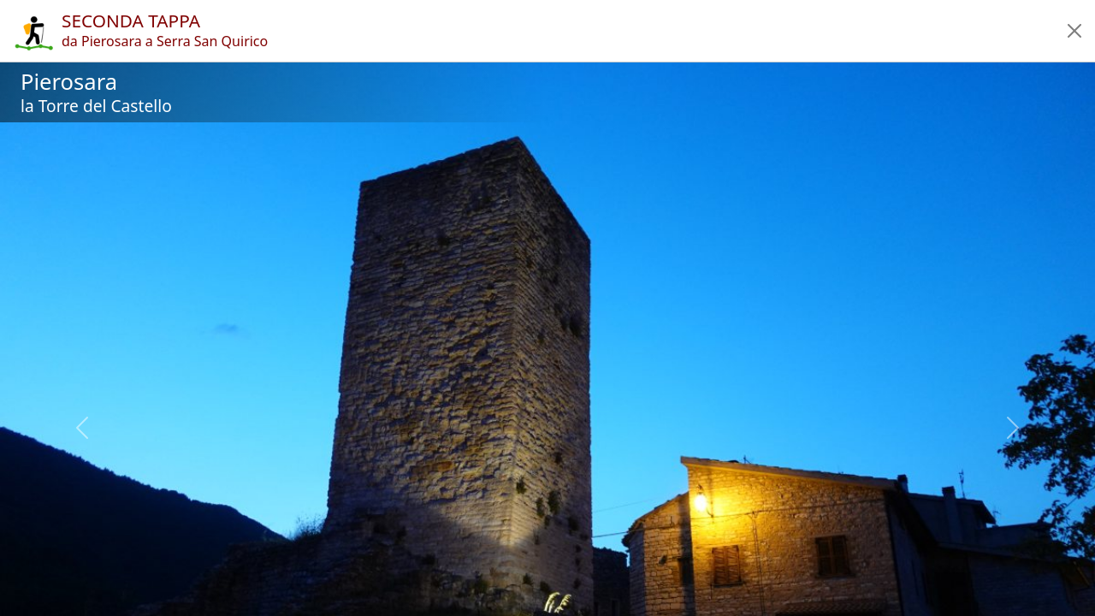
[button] (1074, 30)
